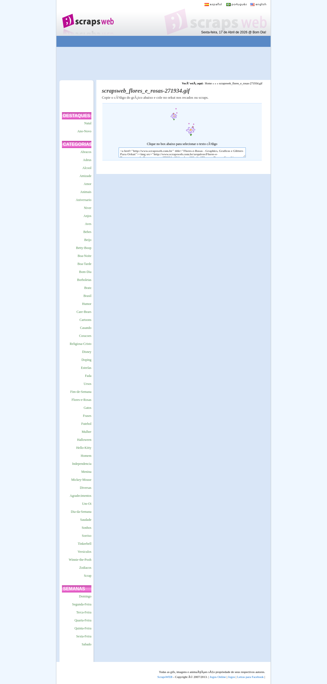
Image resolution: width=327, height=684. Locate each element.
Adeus (87, 160)
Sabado (86, 644)
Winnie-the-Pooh (80, 560)
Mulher (86, 432)
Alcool (86, 168)
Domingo (85, 596)
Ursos (87, 384)
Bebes (87, 232)
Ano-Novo (84, 131)
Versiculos (84, 552)
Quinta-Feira (83, 628)
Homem (86, 456)
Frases (87, 416)
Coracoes (85, 336)
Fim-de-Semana (80, 392)
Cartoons (85, 320)
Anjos (87, 216)
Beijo (87, 240)
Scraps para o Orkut (87, 18)
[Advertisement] (159, 41)
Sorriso (86, 536)
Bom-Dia (85, 272)
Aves (88, 224)
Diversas (85, 488)
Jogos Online (218, 676)
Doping (86, 360)
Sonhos (86, 528)
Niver (87, 208)
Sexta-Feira (83, 636)
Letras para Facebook (250, 676)
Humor (86, 304)
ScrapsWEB (165, 676)
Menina (86, 472)
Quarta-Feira (83, 620)
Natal (87, 123)
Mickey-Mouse (81, 480)
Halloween (84, 440)
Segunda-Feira (81, 604)
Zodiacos (85, 568)
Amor (87, 184)
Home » (209, 83)
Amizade (85, 176)
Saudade (85, 520)
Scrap (87, 576)
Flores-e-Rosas (81, 400)
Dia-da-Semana (81, 512)
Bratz (87, 288)
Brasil (87, 296)
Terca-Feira (83, 612)
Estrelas (86, 368)
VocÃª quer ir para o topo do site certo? (316, 670)
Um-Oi (86, 504)
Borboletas (84, 280)
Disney (86, 352)
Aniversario (83, 200)
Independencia (81, 464)
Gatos (87, 408)
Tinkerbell (84, 544)
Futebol (86, 424)
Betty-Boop (83, 248)
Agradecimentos (80, 496)
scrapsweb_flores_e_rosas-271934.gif (240, 83)
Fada (88, 376)
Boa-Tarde (84, 264)
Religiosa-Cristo (80, 344)
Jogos (231, 676)
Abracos (85, 152)
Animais (85, 192)
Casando (85, 328)
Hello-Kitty (83, 448)
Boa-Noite (84, 256)
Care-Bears (84, 312)
